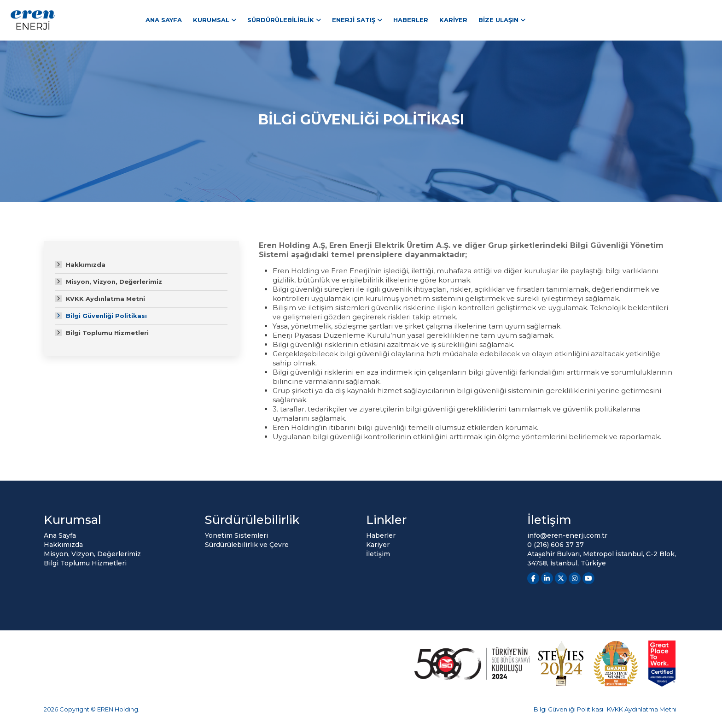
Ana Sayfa (164, 20)
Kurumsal (211, 20)
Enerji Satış (353, 20)
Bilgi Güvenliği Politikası (106, 315)
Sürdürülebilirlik (280, 20)
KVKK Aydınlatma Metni (105, 298)
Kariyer (453, 20)
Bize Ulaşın (498, 20)
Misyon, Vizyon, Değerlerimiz (114, 281)
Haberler (410, 20)
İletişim (378, 554)
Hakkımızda (85, 264)
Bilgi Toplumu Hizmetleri (107, 332)
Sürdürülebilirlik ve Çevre (247, 545)
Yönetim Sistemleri (236, 535)
